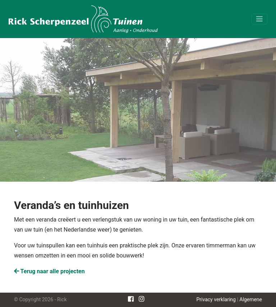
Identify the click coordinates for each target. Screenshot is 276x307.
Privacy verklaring (216, 299)
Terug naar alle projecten (49, 271)
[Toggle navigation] (259, 19)
